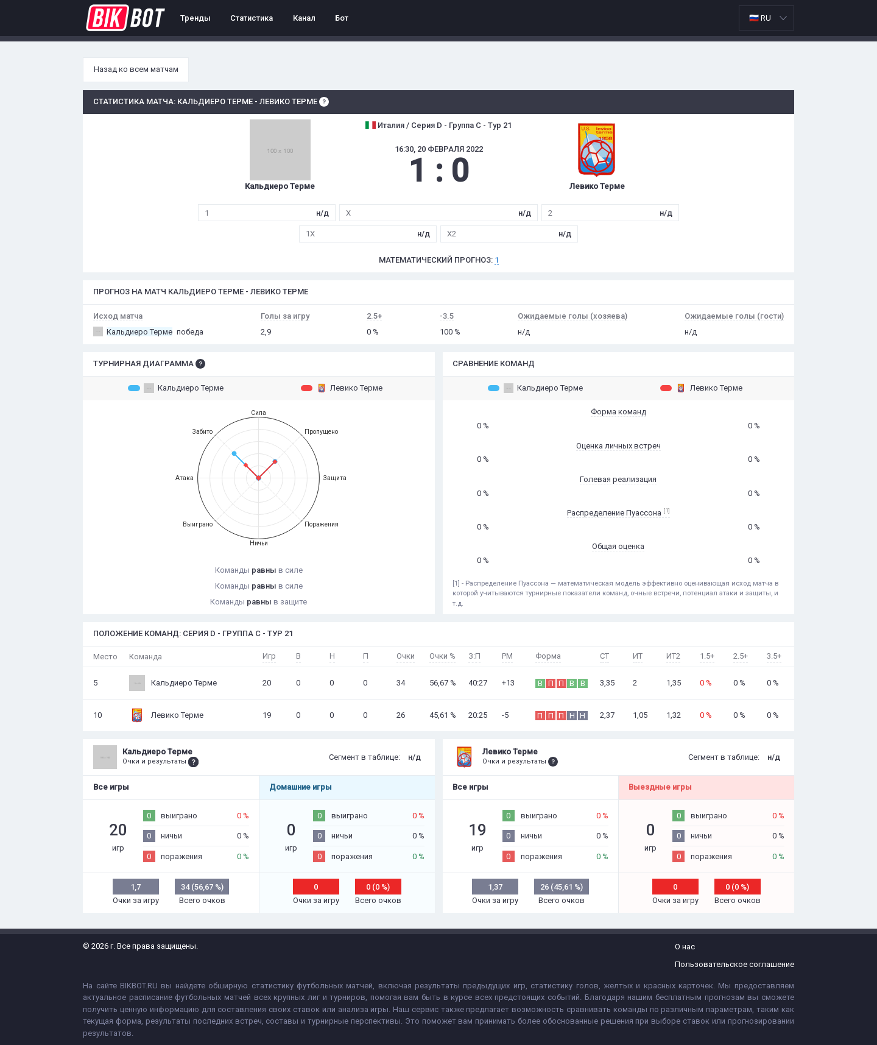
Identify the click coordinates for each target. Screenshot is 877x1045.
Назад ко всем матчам (136, 69)
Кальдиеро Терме (176, 388)
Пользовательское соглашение (734, 964)
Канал (304, 18)
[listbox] (766, 17)
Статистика (251, 18)
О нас (685, 946)
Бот (341, 18)
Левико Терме (342, 388)
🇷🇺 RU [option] (760, 18)
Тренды (195, 18)
